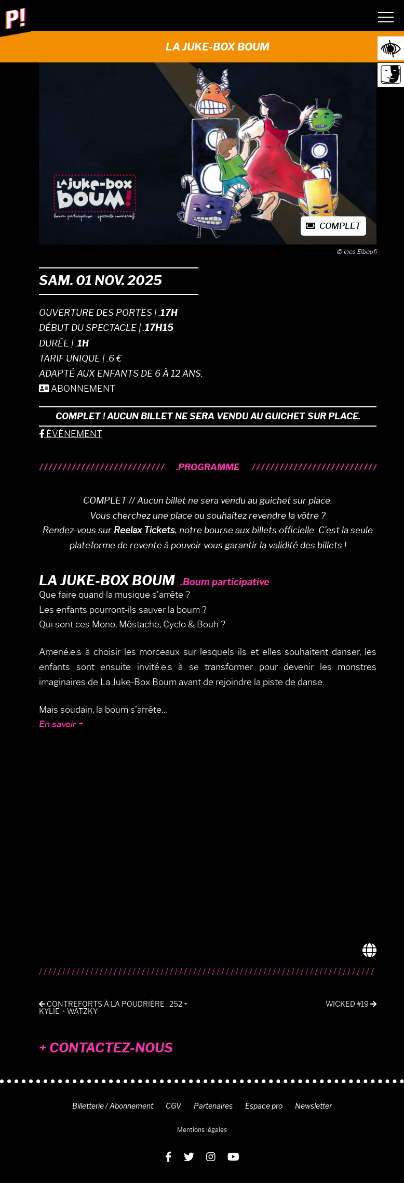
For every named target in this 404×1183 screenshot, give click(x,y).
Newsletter (313, 1106)
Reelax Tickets (144, 530)
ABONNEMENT (77, 388)
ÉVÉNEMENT (70, 434)
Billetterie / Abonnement (112, 1106)
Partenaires (213, 1106)
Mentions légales (202, 1130)
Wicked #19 (351, 1004)
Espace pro (263, 1106)
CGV (173, 1106)
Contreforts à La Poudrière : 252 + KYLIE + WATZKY (113, 1008)
